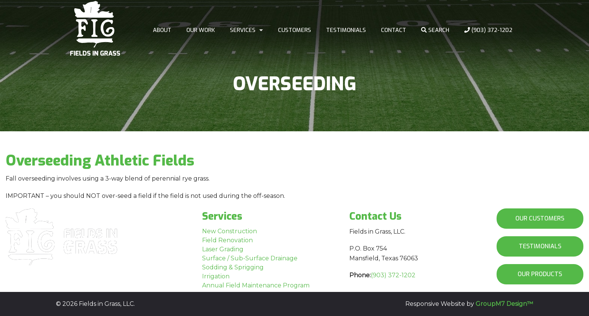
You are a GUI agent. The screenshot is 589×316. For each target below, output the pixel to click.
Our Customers (539, 218)
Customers (294, 30)
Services (242, 30)
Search (435, 30)
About (162, 30)
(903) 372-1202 (488, 30)
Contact (393, 30)
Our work (200, 30)
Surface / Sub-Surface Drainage (250, 258)
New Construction (229, 231)
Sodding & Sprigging (233, 267)
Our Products (540, 274)
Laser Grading (222, 249)
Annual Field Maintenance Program (256, 285)
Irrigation (216, 276)
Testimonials (346, 30)
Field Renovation (227, 240)
